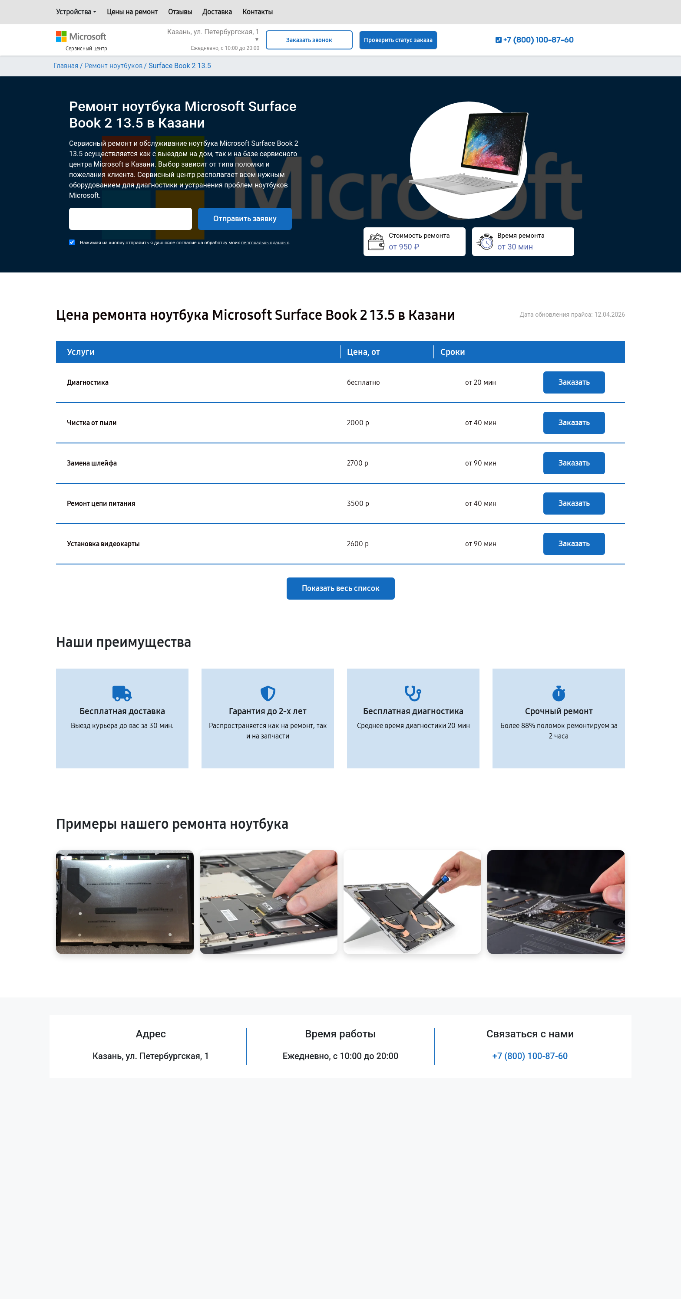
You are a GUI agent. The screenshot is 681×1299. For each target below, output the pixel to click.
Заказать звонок (309, 40)
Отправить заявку (245, 218)
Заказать (574, 382)
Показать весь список (341, 588)
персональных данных (265, 243)
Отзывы (180, 12)
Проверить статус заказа (398, 40)
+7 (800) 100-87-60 (530, 1056)
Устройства (73, 12)
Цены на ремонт (132, 12)
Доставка (217, 12)
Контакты (257, 12)
